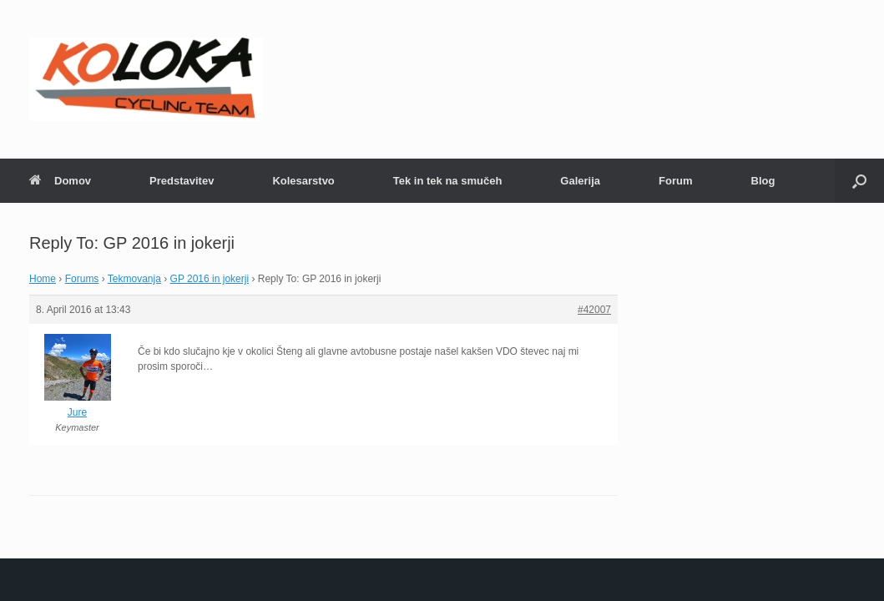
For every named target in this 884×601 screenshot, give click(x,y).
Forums (82, 279)
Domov (60, 180)
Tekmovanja (134, 279)
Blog (763, 180)
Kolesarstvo (303, 180)
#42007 (594, 310)
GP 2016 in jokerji (210, 279)
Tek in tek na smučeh (448, 180)
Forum (675, 180)
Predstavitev (181, 180)
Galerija (580, 180)
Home (42, 279)
